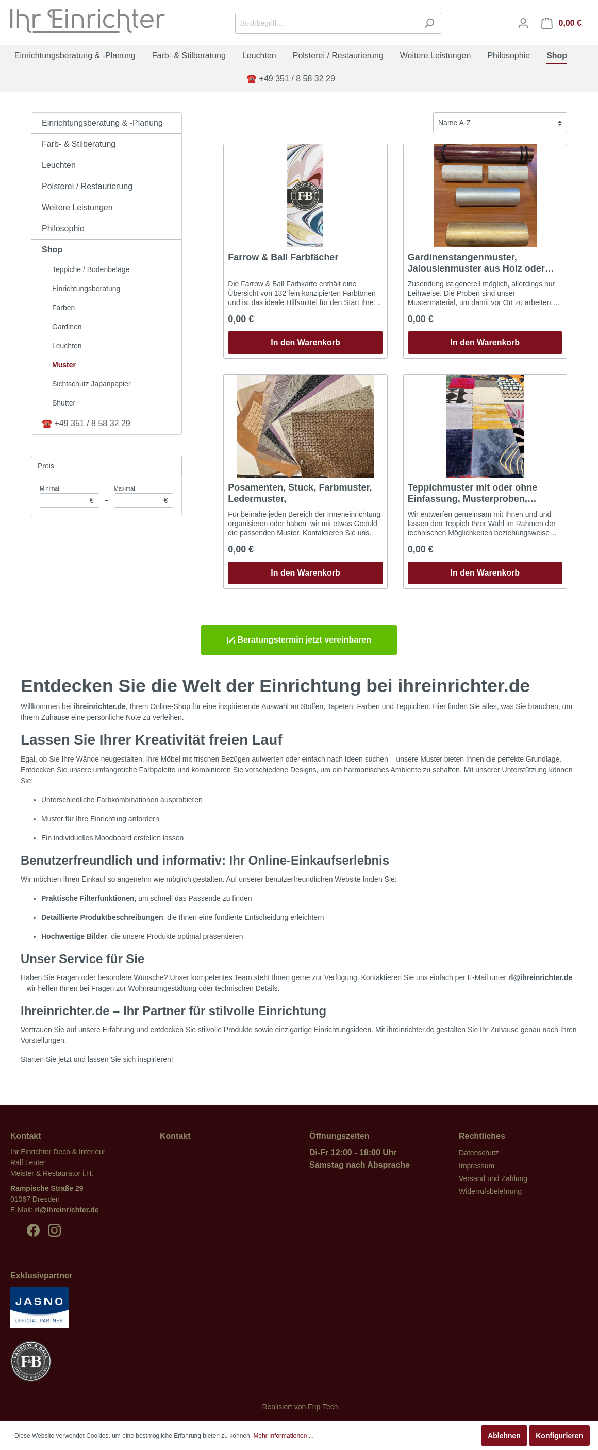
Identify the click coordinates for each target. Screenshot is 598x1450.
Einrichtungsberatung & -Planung (102, 123)
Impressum (476, 1165)
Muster (64, 365)
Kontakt (175, 1136)
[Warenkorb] (561, 23)
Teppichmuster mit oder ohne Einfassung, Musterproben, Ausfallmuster (473, 493)
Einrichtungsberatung (86, 288)
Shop (52, 249)
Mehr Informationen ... (283, 1435)
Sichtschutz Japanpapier (91, 384)
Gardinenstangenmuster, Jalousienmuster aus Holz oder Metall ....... (476, 263)
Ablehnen (504, 1435)
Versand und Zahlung (493, 1178)
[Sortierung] (500, 122)
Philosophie (63, 228)
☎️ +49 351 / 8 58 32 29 (86, 423)
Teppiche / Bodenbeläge (90, 269)
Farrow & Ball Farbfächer (283, 257)
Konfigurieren (559, 1435)
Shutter (63, 403)
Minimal (69, 496)
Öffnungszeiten (339, 1136)
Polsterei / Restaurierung (87, 186)
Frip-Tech (323, 1407)
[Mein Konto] (523, 23)
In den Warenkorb (305, 342)
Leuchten (59, 165)
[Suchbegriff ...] (326, 23)
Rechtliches (482, 1136)
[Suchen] (429, 23)
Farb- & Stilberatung (78, 144)
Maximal (144, 496)
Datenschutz (479, 1153)
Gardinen (67, 327)
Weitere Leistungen (77, 207)
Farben (63, 308)
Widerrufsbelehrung (490, 1191)
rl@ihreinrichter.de (66, 1210)
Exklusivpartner (41, 1275)
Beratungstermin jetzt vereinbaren (299, 640)
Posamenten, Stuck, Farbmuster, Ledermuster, (300, 493)
